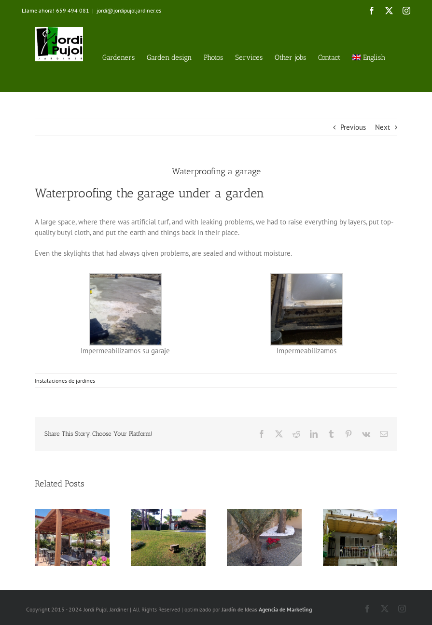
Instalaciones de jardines (65, 380)
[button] (42, 537)
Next (382, 127)
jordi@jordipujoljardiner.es (129, 10)
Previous (353, 127)
